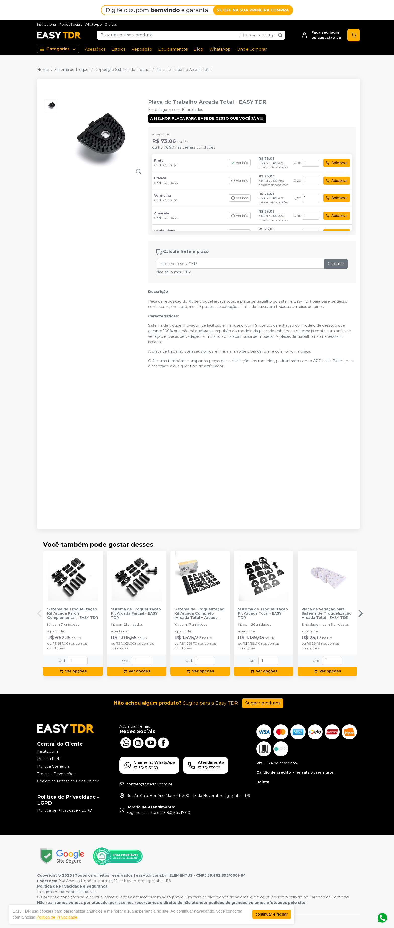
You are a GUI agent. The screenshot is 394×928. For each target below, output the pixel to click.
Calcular (336, 263)
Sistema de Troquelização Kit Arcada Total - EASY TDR (263, 613)
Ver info (239, 163)
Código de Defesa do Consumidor (68, 781)
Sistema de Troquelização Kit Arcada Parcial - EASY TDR (136, 613)
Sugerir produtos (262, 703)
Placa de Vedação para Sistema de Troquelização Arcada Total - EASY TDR (327, 613)
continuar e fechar (272, 914)
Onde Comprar (252, 49)
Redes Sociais (70, 24)
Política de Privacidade (56, 917)
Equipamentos (173, 49)
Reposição (141, 49)
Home (43, 69)
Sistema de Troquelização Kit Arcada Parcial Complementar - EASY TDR (72, 613)
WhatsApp (93, 24)
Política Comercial (53, 766)
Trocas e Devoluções (56, 774)
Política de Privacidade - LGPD (64, 810)
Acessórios (95, 49)
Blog (198, 49)
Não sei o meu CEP (173, 272)
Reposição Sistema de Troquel (122, 69)
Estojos (118, 49)
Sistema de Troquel (71, 69)
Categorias (58, 49)
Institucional (47, 24)
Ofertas (111, 24)
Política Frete (49, 759)
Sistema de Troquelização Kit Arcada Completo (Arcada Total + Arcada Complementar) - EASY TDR (199, 613)
